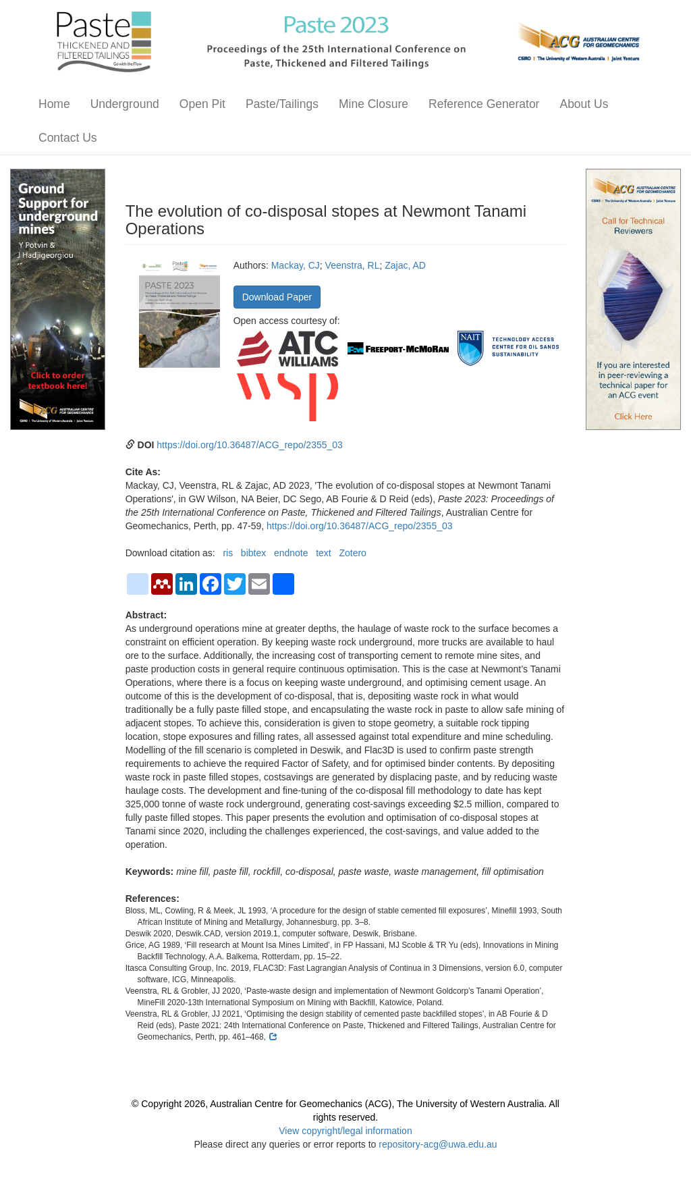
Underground (124, 104)
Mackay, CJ (295, 265)
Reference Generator (484, 104)
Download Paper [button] (277, 297)
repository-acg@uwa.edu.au (438, 1144)
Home (54, 104)
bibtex (253, 552)
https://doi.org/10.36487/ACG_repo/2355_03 (250, 444)
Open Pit (202, 104)
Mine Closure (373, 104)
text (323, 552)
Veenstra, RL (352, 265)
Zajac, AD (405, 265)
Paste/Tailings (282, 104)
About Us (583, 104)
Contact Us (67, 137)
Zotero (352, 552)
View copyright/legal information (345, 1130)
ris (228, 552)
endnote (291, 552)
